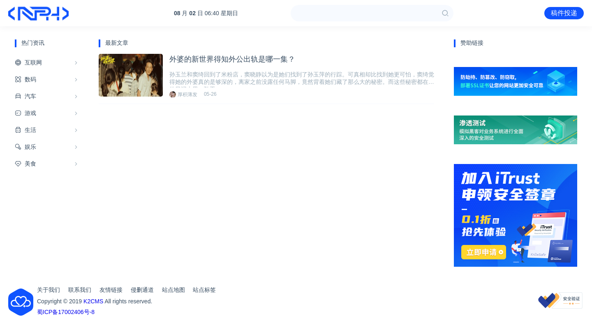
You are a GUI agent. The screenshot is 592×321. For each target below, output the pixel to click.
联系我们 (79, 289)
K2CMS (93, 301)
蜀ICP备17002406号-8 (66, 312)
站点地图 (173, 289)
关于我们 (48, 289)
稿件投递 (564, 12)
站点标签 (204, 289)
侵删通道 (142, 289)
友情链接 (111, 289)
